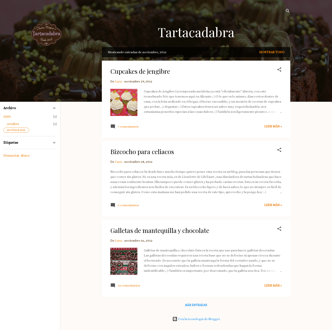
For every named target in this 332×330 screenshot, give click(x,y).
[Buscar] (287, 11)
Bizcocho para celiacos (142, 151)
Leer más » (273, 126)
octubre (13, 124)
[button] (279, 70)
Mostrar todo (271, 52)
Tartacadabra (196, 31)
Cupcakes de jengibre (140, 71)
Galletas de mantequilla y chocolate (159, 230)
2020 (7, 116)
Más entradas (196, 305)
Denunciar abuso (16, 155)
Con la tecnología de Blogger (196, 319)
